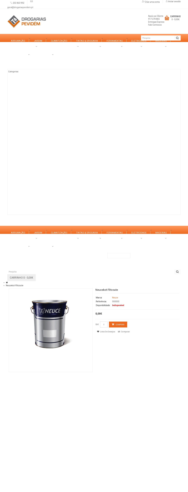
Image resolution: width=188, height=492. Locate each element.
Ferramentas (22, 92)
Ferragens (20, 148)
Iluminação (21, 173)
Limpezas (19, 156)
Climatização (22, 76)
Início (12, 38)
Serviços (53, 202)
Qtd (97, 440)
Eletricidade (22, 100)
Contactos (94, 202)
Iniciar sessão (174, 1)
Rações (18, 189)
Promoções (73, 202)
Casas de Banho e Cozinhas (30, 132)
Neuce (115, 413)
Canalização (22, 165)
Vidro (17, 124)
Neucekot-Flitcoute (14, 401)
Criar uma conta (152, 2)
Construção (21, 181)
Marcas (35, 202)
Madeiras (20, 108)
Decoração (21, 140)
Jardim (18, 68)
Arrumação (21, 59)
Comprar (120, 440)
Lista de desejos (106, 447)
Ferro (17, 116)
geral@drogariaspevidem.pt (20, 7)
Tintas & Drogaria (25, 84)
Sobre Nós (17, 202)
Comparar (124, 447)
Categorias (18, 46)
